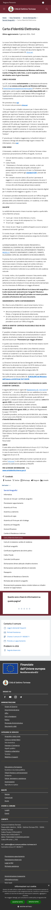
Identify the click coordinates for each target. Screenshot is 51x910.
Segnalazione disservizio (13, 859)
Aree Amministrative (12, 710)
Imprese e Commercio (12, 745)
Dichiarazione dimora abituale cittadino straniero (21, 563)
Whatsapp (25, 480)
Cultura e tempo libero (12, 739)
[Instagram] (15, 697)
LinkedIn (44, 480)
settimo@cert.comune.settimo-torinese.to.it (21, 844)
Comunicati (9, 797)
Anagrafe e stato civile (12, 736)
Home (4, 17)
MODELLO (6, 252)
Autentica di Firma (10, 507)
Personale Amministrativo (14, 723)
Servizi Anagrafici (8, 20)
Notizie (7, 794)
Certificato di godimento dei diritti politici (18, 550)
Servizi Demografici (29, 17)
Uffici (6, 713)
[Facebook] (5, 697)
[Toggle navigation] (4, 9)
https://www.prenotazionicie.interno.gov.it (17, 88)
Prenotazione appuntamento (15, 856)
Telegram (35, 480)
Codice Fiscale (8, 555)
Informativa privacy (11, 879)
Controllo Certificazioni (12, 559)
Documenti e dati (11, 726)
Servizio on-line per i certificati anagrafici (18, 499)
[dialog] (25, 896)
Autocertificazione (10, 529)
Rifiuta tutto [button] (34, 902)
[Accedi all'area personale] (43, 2)
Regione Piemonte (9, 2)
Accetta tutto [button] (17, 902)
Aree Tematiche (15, 17)
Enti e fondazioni (10, 716)
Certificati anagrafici (11, 546)
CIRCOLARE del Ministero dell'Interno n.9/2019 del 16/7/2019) (24, 377)
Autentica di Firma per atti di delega (16, 520)
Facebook (6, 480)
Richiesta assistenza (12, 866)
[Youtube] (10, 697)
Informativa (8, 494)
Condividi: (7, 476)
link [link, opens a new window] (45, 897)
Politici (7, 719)
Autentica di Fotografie (12, 524)
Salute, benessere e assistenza (15, 778)
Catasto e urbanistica (12, 751)
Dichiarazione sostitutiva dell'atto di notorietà (20, 568)
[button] (25, 906)
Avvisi (7, 801)
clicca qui (29, 52)
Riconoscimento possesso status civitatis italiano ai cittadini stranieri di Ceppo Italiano (24, 586)
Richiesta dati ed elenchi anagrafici (16, 581)
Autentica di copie (10, 516)
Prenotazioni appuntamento (13, 503)
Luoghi (7, 810)
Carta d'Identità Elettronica (13, 537)
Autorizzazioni (10, 781)
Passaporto (7, 572)
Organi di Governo (11, 706)
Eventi (7, 813)
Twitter (16, 480)
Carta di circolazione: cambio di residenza (18, 542)
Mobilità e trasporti (11, 757)
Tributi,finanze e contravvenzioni (16, 772)
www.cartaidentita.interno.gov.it (14, 470)
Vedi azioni (6, 485)
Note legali (8, 883)
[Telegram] (21, 697)
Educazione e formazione (13, 767)
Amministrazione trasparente (15, 876)
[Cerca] (46, 9)
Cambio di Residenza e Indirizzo (14, 533)
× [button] (48, 885)
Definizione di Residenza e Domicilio (16, 576)
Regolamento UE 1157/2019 (37, 389)
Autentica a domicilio (11, 512)
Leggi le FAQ (9, 863)
